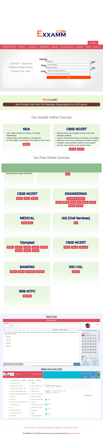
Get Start (26, 144)
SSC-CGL (76, 271)
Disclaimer (50, 427)
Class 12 (80, 149)
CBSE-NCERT (33, 47)
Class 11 (72, 149)
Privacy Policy (41, 427)
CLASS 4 (35, 247)
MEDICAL (55, 47)
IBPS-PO (13, 271)
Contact (75, 427)
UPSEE (73, 202)
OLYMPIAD (79, 47)
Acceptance (58, 427)
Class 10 (34, 198)
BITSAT (66, 202)
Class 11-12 (83, 247)
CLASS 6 (19, 250)
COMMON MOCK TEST (9, 47)
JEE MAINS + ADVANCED (76, 198)
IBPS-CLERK (30, 271)
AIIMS (24, 223)
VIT (79, 202)
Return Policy (67, 427)
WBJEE (59, 202)
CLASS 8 (35, 250)
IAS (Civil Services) (67, 47)
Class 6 (19, 198)
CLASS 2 (19, 247)
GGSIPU (92, 202)
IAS (76, 223)
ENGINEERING (44, 47)
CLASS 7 (27, 250)
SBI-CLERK (40, 271)
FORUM (88, 47)
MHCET (71, 206)
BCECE (85, 202)
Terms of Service (30, 427)
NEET (30, 223)
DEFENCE (22, 47)
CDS (67, 174)
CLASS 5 (44, 247)
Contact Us (96, 47)
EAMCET (79, 206)
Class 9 (27, 198)
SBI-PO (21, 271)
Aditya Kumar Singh (74, 433)
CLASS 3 (27, 247)
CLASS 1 (10, 247)
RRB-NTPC (27, 296)
